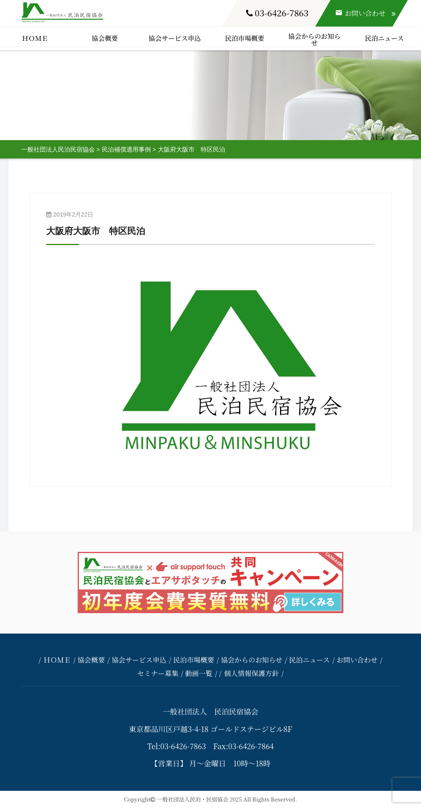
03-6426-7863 (277, 13)
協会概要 (105, 38)
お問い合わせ (357, 660)
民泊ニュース (384, 38)
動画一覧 (199, 673)
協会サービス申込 (174, 38)
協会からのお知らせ (314, 39)
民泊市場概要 (244, 38)
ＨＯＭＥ (35, 38)
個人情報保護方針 (251, 673)
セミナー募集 (158, 673)
